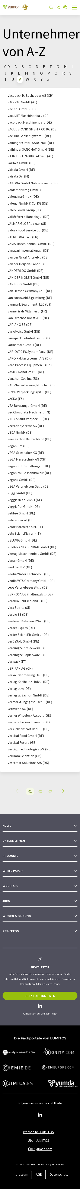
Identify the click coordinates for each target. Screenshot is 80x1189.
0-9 (7, 66)
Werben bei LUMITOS (38, 1132)
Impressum (20, 1174)
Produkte (10, 855)
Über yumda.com (40, 1149)
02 (40, 791)
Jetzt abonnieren (40, 996)
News (7, 825)
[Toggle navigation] (74, 8)
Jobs (6, 901)
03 (50, 791)
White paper (13, 870)
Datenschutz (59, 1174)
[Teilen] (58, 7)
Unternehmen (14, 840)
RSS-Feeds (11, 931)
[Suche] (51, 7)
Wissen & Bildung (17, 916)
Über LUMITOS (38, 1140)
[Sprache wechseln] (65, 7)
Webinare (11, 886)
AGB (39, 1174)
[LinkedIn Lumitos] (40, 1115)
